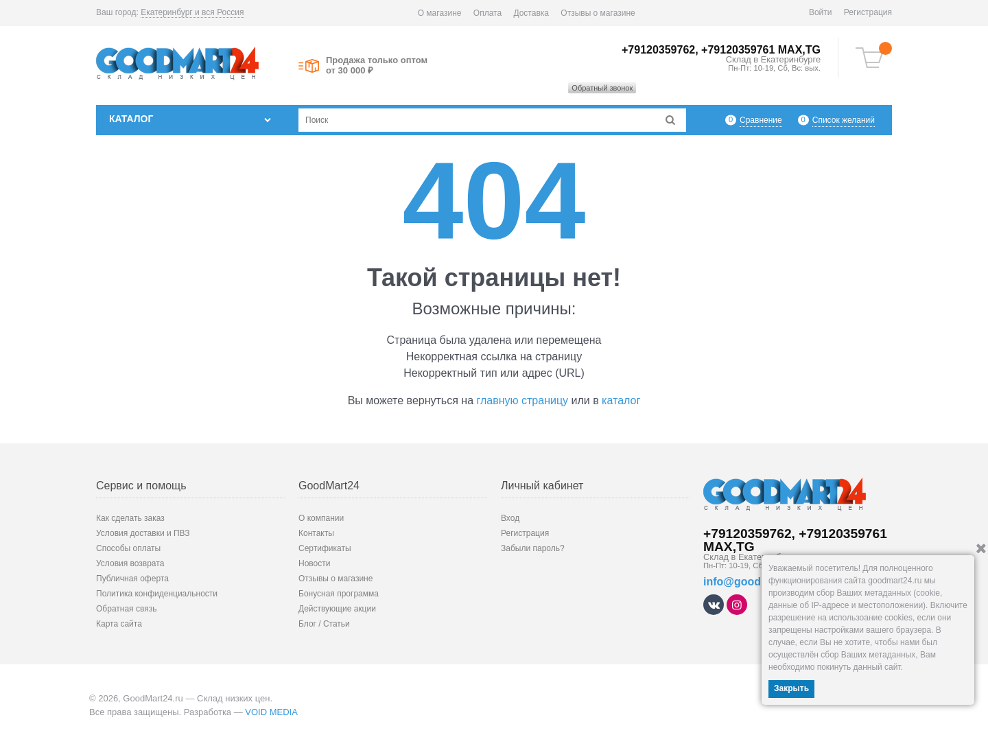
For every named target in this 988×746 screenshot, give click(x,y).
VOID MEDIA (271, 712)
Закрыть (791, 688)
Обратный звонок (602, 88)
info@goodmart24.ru (757, 581)
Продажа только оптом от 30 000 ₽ (376, 65)
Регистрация (868, 12)
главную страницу (523, 400)
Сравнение (761, 120)
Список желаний (843, 120)
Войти (820, 12)
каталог (621, 400)
